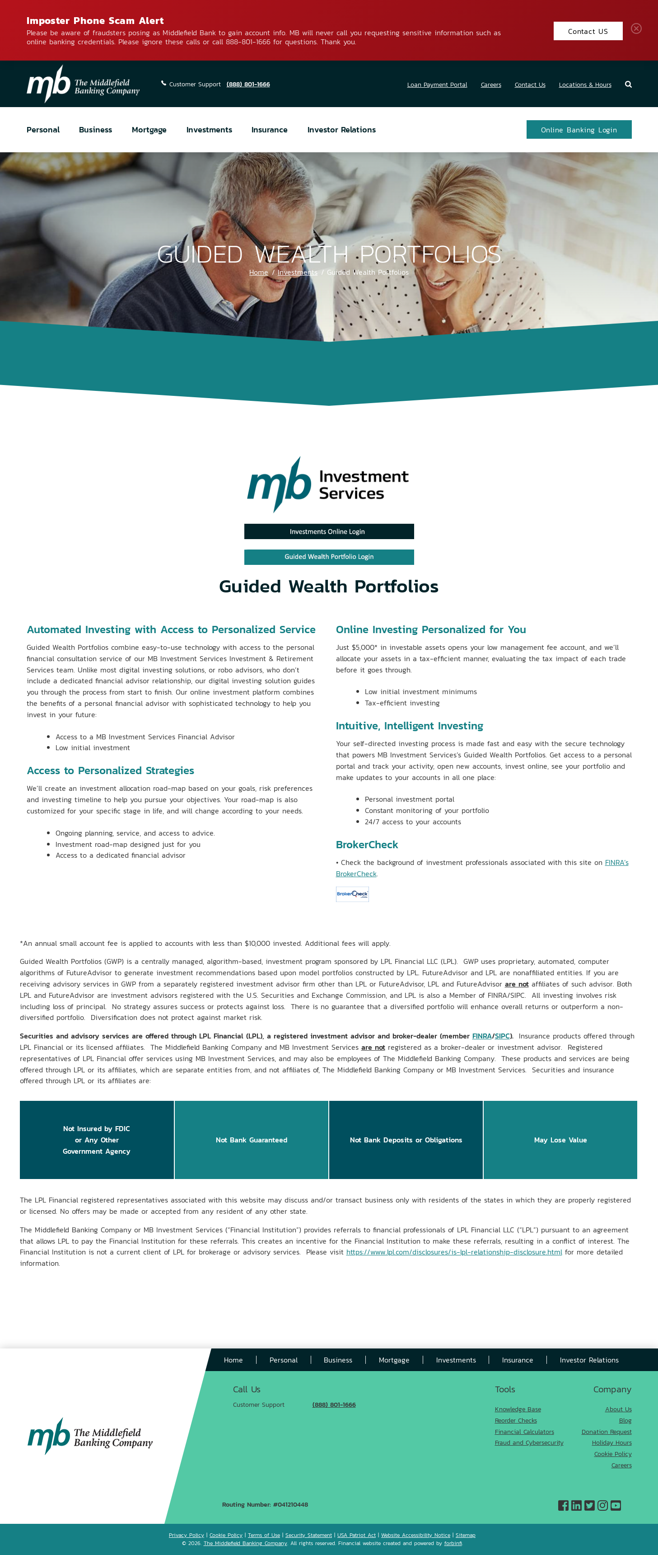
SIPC (502, 1035)
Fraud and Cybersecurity (529, 1442)
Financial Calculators (524, 1431)
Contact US (588, 31)
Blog (625, 1420)
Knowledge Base (518, 1409)
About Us (618, 1409)
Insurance (270, 129)
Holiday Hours (612, 1442)
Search (628, 84)
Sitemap (466, 1535)
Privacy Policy (186, 1535)
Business (95, 129)
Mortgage (149, 129)
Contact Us (530, 84)
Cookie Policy (613, 1453)
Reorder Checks (516, 1420)
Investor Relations (342, 129)
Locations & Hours (585, 84)
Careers (491, 84)
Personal (43, 129)
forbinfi (453, 1543)
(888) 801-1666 (248, 84)
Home (258, 271)
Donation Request (607, 1431)
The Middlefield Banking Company (245, 1543)
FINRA (482, 1035)
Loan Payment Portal (437, 84)
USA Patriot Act (356, 1535)
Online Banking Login (579, 129)
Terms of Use (264, 1535)
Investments (209, 129)
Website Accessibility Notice (415, 1535)
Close (638, 30)
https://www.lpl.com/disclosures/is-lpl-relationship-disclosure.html (454, 1251)
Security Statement (308, 1535)
